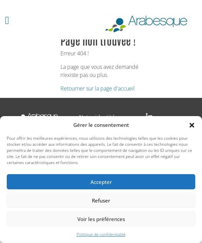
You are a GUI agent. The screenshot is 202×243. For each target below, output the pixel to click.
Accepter (101, 182)
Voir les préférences (101, 219)
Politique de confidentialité (101, 234)
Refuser (101, 200)
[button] (191, 125)
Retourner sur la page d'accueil (97, 88)
